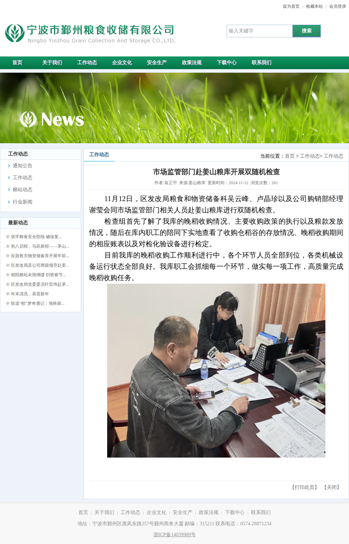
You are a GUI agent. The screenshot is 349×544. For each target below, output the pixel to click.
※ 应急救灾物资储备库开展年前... (37, 255)
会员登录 (337, 6)
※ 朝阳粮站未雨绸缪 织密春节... (36, 274)
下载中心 (235, 512)
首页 (290, 156)
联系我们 (261, 512)
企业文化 (156, 512)
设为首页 (291, 6)
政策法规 (209, 512)
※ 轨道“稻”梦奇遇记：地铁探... (35, 303)
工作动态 (310, 156)
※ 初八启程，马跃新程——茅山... (37, 246)
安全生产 (182, 512)
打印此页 (304, 487)
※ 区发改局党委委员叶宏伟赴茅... (37, 284)
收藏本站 (314, 6)
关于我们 (104, 512)
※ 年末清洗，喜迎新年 (27, 293)
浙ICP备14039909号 (174, 534)
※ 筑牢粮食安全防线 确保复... (34, 236)
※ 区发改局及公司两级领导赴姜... (37, 265)
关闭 (332, 487)
